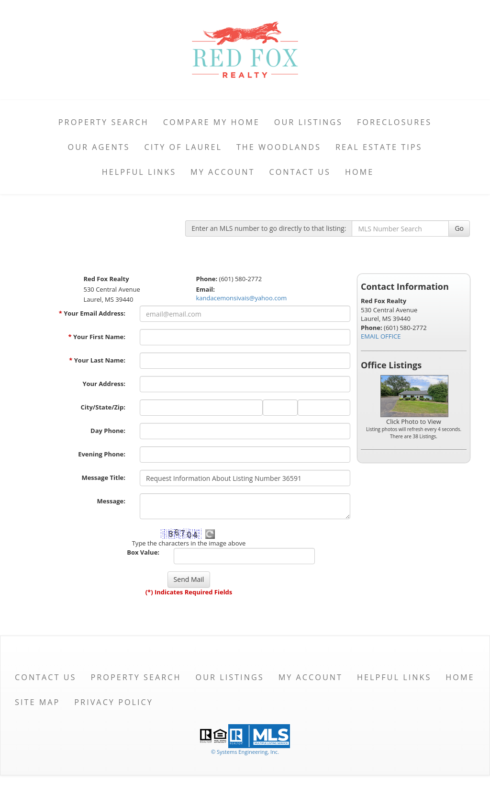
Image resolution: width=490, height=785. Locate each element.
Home (359, 172)
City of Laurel (183, 147)
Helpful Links (139, 172)
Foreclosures (394, 122)
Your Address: (103, 383)
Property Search (103, 122)
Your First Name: (96, 336)
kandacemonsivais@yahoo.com (241, 298)
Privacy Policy (113, 702)
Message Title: (103, 477)
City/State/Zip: (103, 407)
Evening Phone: (101, 454)
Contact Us (300, 172)
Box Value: (143, 552)
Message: (111, 501)
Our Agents (99, 147)
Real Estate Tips (379, 147)
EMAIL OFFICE (381, 336)
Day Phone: (107, 430)
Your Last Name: (97, 360)
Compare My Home (211, 122)
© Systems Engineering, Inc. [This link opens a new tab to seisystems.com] (245, 751)
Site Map (37, 702)
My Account (222, 172)
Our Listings (308, 122)
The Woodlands (278, 147)
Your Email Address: (92, 313)
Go (459, 228)
